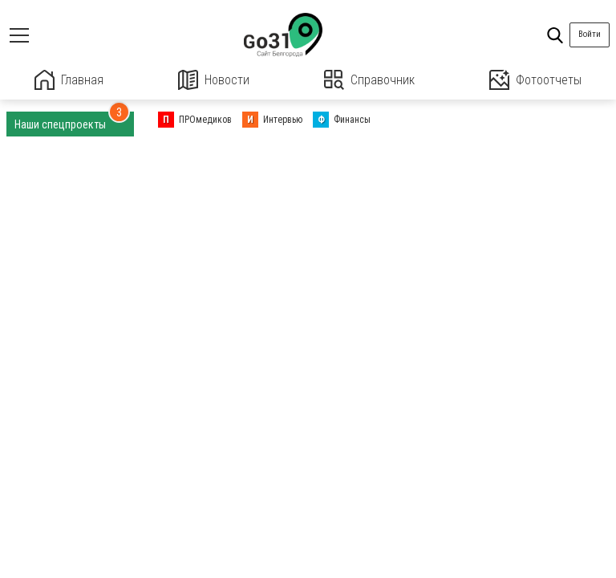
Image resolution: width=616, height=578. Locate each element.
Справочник (369, 80)
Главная (68, 80)
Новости (213, 80)
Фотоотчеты (535, 80)
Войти (589, 34)
